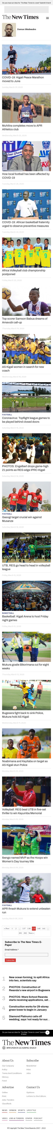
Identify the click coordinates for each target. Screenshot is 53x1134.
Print (28, 1069)
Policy (4, 1069)
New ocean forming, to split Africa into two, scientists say (29, 979)
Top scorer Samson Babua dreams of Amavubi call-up (24, 320)
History (5, 1077)
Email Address (12, 950)
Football (7, 415)
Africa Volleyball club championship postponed (23, 272)
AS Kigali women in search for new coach (23, 368)
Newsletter (31, 1066)
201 (20, 933)
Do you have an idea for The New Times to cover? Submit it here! (26, 3)
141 (43, 928)
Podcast (38, 1118)
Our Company (8, 1066)
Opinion (12, 1110)
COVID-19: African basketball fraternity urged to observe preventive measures (26, 224)
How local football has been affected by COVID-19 (26, 175)
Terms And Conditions (12, 1073)
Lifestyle (31, 1110)
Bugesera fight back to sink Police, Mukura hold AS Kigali (23, 714)
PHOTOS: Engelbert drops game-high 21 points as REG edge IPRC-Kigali (25, 468)
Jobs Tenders (8, 1100)
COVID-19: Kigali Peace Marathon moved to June (23, 79)
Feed (4, 1081)
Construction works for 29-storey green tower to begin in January (29, 1008)
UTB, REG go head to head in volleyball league (26, 567)
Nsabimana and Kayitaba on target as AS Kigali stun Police (25, 763)
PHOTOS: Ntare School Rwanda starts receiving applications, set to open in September (25, 1000)
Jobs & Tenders (16, 1118)
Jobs (28, 1073)
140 (38, 928)
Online (5, 1092)
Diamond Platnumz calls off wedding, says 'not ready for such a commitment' (25, 1019)
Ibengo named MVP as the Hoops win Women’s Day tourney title (25, 859)
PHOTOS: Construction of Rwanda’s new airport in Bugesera (29, 989)
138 (29, 928)
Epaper (29, 1118)
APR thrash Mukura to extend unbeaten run (26, 910)
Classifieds (6, 1103)
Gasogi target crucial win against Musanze (22, 519)
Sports (21, 1110)
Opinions (30, 1092)
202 (25, 933)
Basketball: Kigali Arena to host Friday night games (25, 618)
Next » (31, 933)
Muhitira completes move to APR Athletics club (22, 127)
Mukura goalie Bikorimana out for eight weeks (25, 666)
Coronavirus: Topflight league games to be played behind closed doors (26, 419)
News (4, 1110)
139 (34, 928)
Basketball (8, 613)
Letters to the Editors (36, 1096)
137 (24, 928)
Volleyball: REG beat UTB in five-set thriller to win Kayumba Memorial (24, 811)
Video (4, 1118)
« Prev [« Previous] (6, 928)
